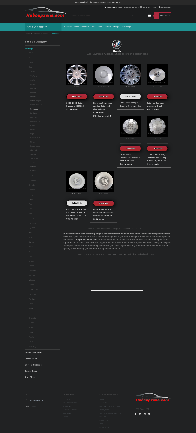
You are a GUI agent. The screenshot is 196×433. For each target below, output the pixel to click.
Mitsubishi (32, 280)
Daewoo (32, 190)
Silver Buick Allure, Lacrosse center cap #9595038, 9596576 (157, 158)
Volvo (31, 342)
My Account (165, 7)
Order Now (76, 97)
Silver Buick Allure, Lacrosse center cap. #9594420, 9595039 (103, 212)
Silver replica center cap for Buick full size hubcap (103, 106)
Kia (30, 251)
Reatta (32, 129)
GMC (31, 213)
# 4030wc (157, 76)
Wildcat (33, 171)
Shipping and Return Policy (110, 406)
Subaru (31, 323)
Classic (33, 84)
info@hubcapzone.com (86, 239)
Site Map (103, 417)
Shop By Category (37, 26)
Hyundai (32, 228)
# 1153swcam (103, 76)
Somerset (34, 158)
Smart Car (33, 318)
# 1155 (76, 76)
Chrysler (32, 185)
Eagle (31, 199)
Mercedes (32, 271)
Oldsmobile (33, 289)
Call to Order (130, 96)
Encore (33, 97)
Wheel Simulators (81, 27)
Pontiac (31, 299)
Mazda (31, 266)
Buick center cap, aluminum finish (155, 104)
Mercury (32, 275)
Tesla (31, 332)
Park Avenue (35, 121)
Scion (31, 313)
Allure (32, 72)
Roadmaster (35, 146)
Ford (30, 209)
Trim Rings (126, 27)
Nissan (31, 285)
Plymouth (32, 294)
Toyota (31, 337)
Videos (65, 417)
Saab (31, 304)
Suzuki (31, 327)
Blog (101, 424)
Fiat (30, 204)
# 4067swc (103, 182)
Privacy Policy (105, 410)
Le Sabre (33, 113)
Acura (31, 53)
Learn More (115, 2)
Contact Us (104, 420)
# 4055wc (130, 128)
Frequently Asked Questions (110, 413)
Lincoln (31, 261)
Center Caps (31, 371)
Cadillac (32, 175)
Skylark (33, 154)
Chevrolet (32, 180)
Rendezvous (35, 138)
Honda (31, 218)
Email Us (33, 406)
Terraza (33, 163)
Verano (33, 167)
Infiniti (31, 233)
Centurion (34, 76)
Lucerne (33, 117)
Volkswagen (33, 347)
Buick (45, 34)
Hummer (32, 223)
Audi (30, 57)
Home (27, 34)
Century (33, 80)
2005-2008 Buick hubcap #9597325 (75, 104)
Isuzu (31, 237)
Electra (33, 88)
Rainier (33, 125)
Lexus (31, 256)
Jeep (31, 247)
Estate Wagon (35, 101)
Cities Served (105, 427)
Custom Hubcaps (112, 27)
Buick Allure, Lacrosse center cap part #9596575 (130, 158)
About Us (103, 403)
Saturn (31, 309)
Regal (32, 134)
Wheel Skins (97, 27)
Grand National (36, 105)
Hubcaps (68, 27)
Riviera (32, 142)
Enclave (33, 92)
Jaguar (31, 242)
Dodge (31, 195)
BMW (31, 62)
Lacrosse (34, 109)
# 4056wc (157, 128)
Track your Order (148, 7)
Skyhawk (33, 150)
